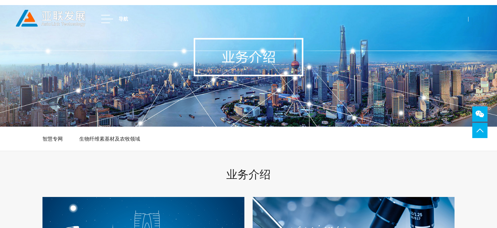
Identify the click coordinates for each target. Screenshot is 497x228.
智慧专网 (52, 139)
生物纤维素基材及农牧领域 (109, 139)
